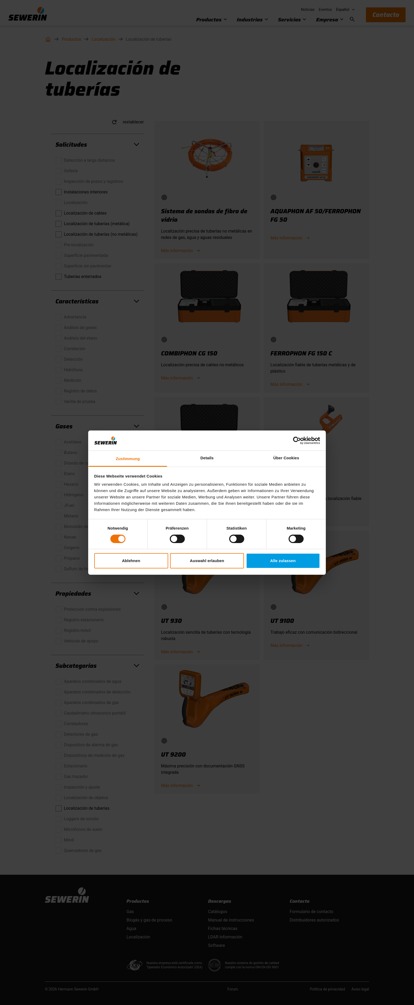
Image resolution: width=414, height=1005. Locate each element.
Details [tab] (207, 458)
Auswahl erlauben (207, 560)
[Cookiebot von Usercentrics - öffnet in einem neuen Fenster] (297, 440)
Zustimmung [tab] (128, 458)
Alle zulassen (282, 560)
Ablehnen (131, 560)
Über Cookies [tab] (286, 458)
